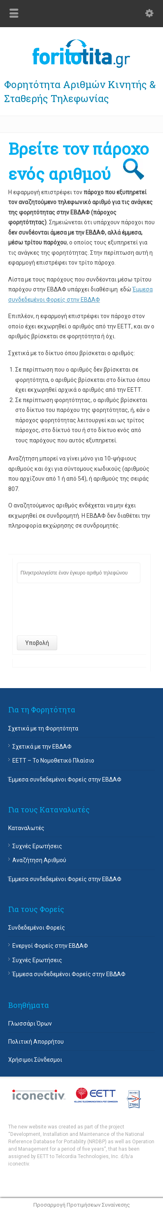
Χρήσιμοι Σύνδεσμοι (35, 1059)
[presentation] (79, 609)
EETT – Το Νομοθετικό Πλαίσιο (53, 760)
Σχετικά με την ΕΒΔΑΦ (42, 746)
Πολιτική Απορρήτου (36, 1041)
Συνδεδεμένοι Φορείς (36, 927)
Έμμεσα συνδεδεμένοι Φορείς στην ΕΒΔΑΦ (64, 779)
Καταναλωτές (26, 828)
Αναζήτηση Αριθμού (39, 860)
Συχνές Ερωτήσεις (37, 846)
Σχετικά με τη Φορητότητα (43, 728)
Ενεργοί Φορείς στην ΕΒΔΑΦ (50, 945)
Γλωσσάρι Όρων (30, 1023)
